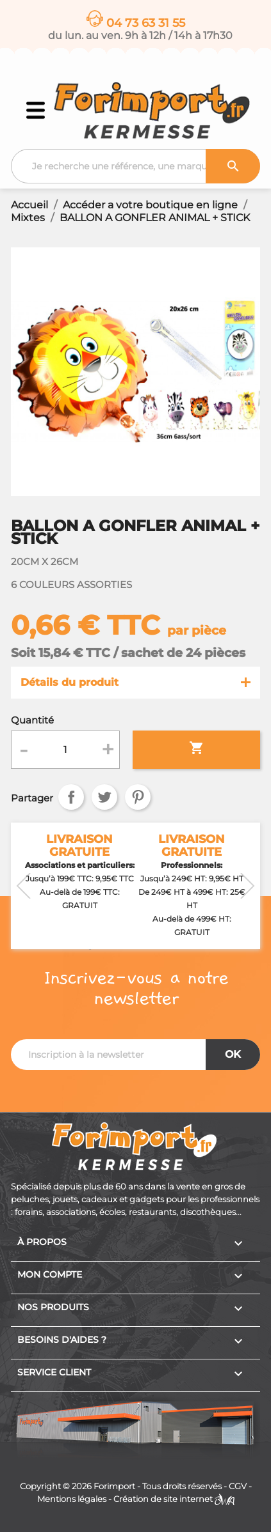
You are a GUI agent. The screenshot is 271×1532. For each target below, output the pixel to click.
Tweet (104, 797)
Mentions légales (71, 1499)
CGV (238, 1486)
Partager (71, 797)
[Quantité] (65, 749)
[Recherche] (135, 166)
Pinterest (138, 797)
